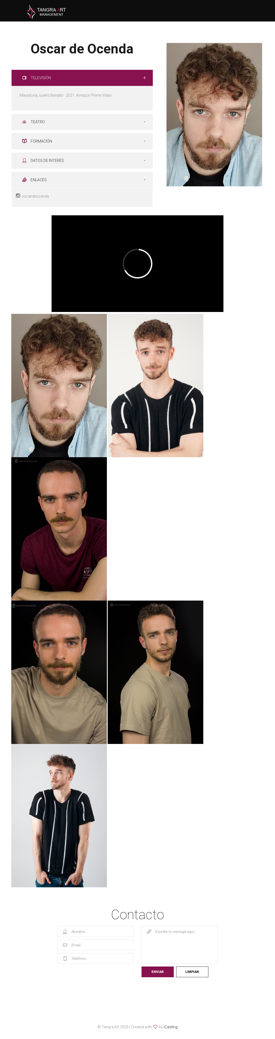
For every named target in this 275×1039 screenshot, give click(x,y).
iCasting (171, 1027)
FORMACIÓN (37, 141)
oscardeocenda (34, 196)
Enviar (157, 972)
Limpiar (192, 972)
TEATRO (33, 121)
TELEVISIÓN (36, 77)
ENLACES (34, 179)
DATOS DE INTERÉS (43, 160)
